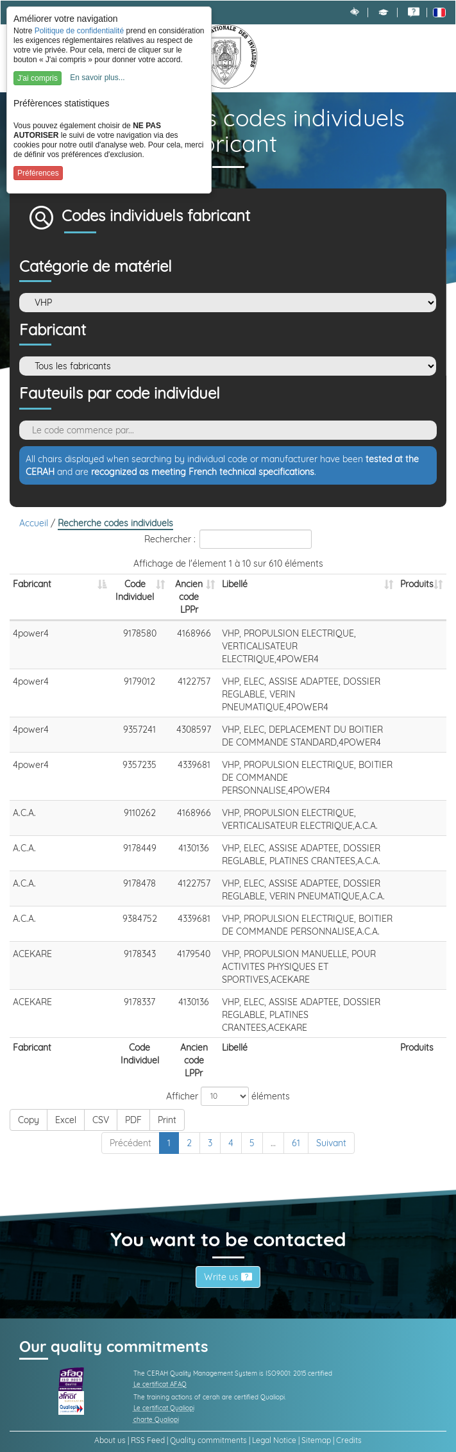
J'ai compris (37, 78)
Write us (228, 1277)
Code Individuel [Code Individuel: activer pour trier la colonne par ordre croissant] (134, 590)
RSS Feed (148, 1440)
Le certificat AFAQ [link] (160, 1384)
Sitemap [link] (316, 1440)
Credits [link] (349, 1440)
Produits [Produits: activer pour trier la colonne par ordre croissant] (417, 584)
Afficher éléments (228, 1096)
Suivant (331, 1143)
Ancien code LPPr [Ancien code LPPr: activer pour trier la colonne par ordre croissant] (189, 596)
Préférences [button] (38, 173)
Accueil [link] (35, 523)
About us (110, 1440)
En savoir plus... (97, 77)
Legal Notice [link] (274, 1440)
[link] (413, 12)
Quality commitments (208, 1440)
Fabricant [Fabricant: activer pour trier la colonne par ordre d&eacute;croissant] (32, 584)
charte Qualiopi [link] (156, 1419)
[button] (383, 12)
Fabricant (52, 330)
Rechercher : (228, 539)
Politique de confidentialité (79, 30)
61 (296, 1143)
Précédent (130, 1143)
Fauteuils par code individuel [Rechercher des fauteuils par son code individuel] (119, 393)
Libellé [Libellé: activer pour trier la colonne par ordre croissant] (235, 584)
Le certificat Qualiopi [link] (163, 1408)
